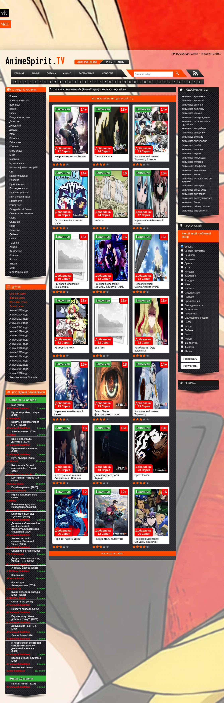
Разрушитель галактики (111, 537)
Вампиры (14, 104)
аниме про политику (193, 109)
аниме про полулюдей (194, 157)
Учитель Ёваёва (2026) (24, 567)
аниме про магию (191, 174)
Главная (19, 73)
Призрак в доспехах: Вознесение (71, 284)
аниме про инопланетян (195, 210)
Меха (12, 155)
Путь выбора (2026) (22, 458)
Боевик (13, 96)
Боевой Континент (22, 667)
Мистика (14, 159)
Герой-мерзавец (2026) (24, 487)
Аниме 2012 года (18, 364)
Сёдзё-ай (14, 221)
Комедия (14, 146)
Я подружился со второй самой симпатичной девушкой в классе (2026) (26, 647)
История (14, 138)
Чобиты (111, 219)
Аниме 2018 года (18, 339)
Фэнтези (14, 255)
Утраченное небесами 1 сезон (71, 411)
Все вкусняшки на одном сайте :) (112, 98)
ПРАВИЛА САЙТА (211, 53)
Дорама (51, 73)
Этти (12, 267)
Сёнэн (12, 226)
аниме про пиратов (192, 149)
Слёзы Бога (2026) (22, 601)
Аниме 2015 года (18, 352)
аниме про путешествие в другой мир (196, 123)
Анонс (67, 73)
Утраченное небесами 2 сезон (151, 220)
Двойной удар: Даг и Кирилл (111, 475)
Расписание (86, 73)
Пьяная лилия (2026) (23, 683)
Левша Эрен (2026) (22, 635)
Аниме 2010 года (18, 373)
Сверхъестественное (21, 213)
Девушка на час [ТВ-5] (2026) (24, 627)
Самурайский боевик (20, 209)
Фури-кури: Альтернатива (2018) (23, 584)
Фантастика (15, 251)
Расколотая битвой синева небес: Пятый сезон (23, 468)
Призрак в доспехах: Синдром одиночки (151, 539)
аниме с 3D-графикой (194, 166)
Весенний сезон (18, 302)
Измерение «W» (71, 346)
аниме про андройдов (194, 128)
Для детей (15, 125)
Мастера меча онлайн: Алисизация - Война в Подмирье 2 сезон (71, 477)
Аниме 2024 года (18, 314)
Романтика (15, 205)
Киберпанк (15, 142)
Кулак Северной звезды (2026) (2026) (25, 593)
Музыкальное (17, 163)
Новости (107, 73)
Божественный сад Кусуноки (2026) (22, 515)
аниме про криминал (193, 96)
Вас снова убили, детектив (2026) (21, 440)
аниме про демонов (193, 100)
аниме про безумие (192, 136)
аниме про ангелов (192, 104)
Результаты (190, 365)
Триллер (14, 242)
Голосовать (190, 358)
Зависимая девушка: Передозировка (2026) (24, 505)
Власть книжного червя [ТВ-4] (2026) (25, 423)
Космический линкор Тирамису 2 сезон (151, 157)
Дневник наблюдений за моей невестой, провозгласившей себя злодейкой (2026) (25, 527)
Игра (12, 134)
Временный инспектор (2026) (24, 450)
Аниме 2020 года (18, 331)
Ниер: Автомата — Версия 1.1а (71, 157)
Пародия (14, 180)
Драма (13, 129)
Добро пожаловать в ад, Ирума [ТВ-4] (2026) (25, 559)
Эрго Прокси (151, 474)
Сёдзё (12, 217)
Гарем (12, 113)
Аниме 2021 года (18, 327)
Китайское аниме (18, 272)
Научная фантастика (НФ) (23, 167)
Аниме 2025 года (18, 310)
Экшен (13, 263)
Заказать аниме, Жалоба (23, 377)
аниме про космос (192, 113)
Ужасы (13, 247)
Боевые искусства (19, 100)
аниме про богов (191, 202)
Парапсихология (18, 175)
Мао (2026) (17, 405)
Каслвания (17, 575)
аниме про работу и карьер (197, 198)
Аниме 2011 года (18, 369)
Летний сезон (16, 306)
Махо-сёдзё (15, 150)
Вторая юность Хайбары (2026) (26, 659)
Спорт (12, 238)
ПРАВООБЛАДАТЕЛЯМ (184, 53)
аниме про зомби (191, 145)
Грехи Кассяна (111, 155)
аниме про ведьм (191, 153)
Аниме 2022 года (18, 323)
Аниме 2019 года (18, 335)
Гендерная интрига (19, 117)
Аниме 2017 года (18, 344)
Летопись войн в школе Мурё (71, 220)
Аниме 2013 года (18, 360)
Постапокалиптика (19, 196)
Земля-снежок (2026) (23, 431)
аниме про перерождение (196, 117)
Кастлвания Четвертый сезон (25, 479)
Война (12, 109)
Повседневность (18, 188)
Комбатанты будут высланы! (151, 348)
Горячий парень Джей (71, 537)
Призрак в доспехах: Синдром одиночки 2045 (111, 284)
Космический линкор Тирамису (151, 411)
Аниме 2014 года (18, 356)
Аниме (36, 73)
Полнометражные (19, 192)
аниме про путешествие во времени (197, 180)
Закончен (62, 109)
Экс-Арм (111, 346)
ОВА (11, 171)
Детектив (14, 121)
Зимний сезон (17, 298)
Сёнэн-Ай (14, 230)
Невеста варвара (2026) (25, 609)
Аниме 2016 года (18, 348)
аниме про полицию (193, 185)
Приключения (17, 184)
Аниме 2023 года (18, 318)
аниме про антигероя (193, 194)
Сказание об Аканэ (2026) (26, 550)
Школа (13, 259)
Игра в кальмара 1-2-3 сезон (24, 496)
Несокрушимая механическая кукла (151, 284)
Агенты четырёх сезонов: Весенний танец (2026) (22, 541)
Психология (15, 201)
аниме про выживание (194, 170)
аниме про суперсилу (193, 132)
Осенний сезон (17, 293)
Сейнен (13, 234)
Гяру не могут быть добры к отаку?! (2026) (24, 618)
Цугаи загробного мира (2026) (25, 414)
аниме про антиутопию (194, 141)
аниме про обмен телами (196, 206)
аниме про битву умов (194, 189)
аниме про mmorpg (192, 162)
